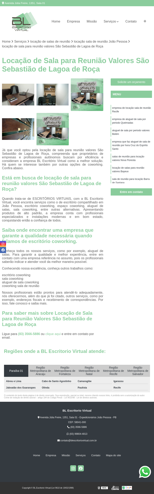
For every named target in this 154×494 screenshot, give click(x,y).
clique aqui (53, 334)
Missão (92, 21)
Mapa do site (113, 455)
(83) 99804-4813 (77, 434)
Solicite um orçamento (131, 82)
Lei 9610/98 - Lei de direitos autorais (80, 398)
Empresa (73, 21)
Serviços (110, 21)
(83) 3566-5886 (29, 334)
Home (56, 21)
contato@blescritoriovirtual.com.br (77, 440)
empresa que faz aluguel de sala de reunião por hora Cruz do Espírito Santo (131, 145)
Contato (131, 21)
